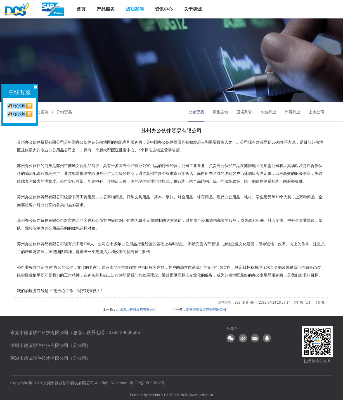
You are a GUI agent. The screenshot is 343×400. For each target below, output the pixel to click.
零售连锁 (220, 112)
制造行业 (268, 112)
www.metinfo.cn (201, 395)
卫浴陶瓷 (244, 112)
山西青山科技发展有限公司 (136, 309)
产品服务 (106, 9)
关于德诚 (193, 9)
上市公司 (316, 112)
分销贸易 (64, 112)
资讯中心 (164, 9)
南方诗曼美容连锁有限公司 (206, 309)
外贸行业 (292, 112)
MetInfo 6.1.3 (158, 395)
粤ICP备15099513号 (147, 383)
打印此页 (302, 302)
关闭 (320, 302)
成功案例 (135, 9)
